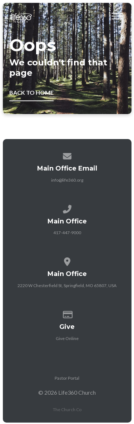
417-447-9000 (67, 232)
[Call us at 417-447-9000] (67, 208)
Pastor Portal (67, 378)
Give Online (67, 338)
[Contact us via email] (67, 155)
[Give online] (67, 313)
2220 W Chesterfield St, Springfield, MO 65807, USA (67, 285)
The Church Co (67, 409)
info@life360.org (67, 180)
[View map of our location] (67, 260)
